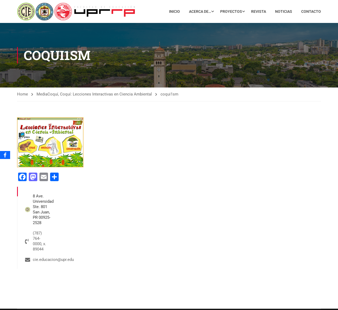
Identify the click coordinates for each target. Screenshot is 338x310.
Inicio (174, 11)
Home (22, 94)
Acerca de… (200, 11)
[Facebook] (5, 155)
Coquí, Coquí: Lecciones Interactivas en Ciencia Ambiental (99, 94)
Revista (258, 11)
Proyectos (231, 11)
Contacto (311, 11)
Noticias (283, 11)
